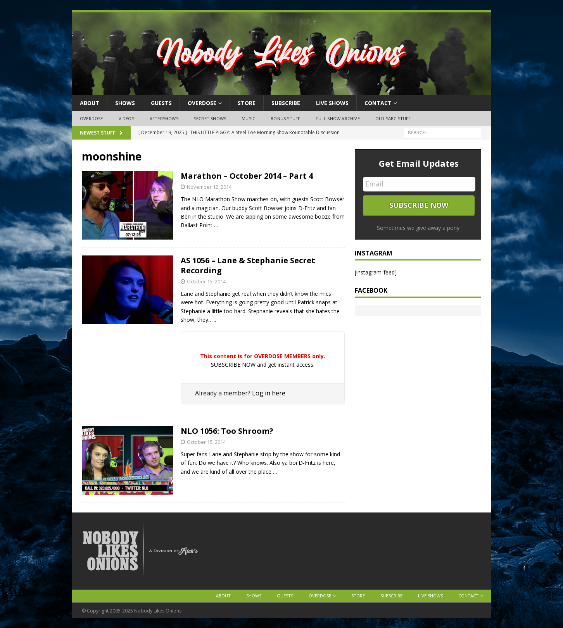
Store (247, 103)
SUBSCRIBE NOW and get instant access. (262, 364)
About (89, 103)
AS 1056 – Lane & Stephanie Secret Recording (248, 265)
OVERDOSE (202, 103)
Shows (125, 103)
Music (248, 118)
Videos (126, 118)
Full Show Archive (337, 118)
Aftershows (164, 118)
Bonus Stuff (285, 118)
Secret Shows (210, 118)
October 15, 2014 (206, 281)
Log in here (268, 393)
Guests (161, 103)
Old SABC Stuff (393, 118)
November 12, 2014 (209, 186)
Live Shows (332, 103)
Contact (378, 103)
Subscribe (285, 103)
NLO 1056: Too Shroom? (227, 431)
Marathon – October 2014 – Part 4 (247, 176)
